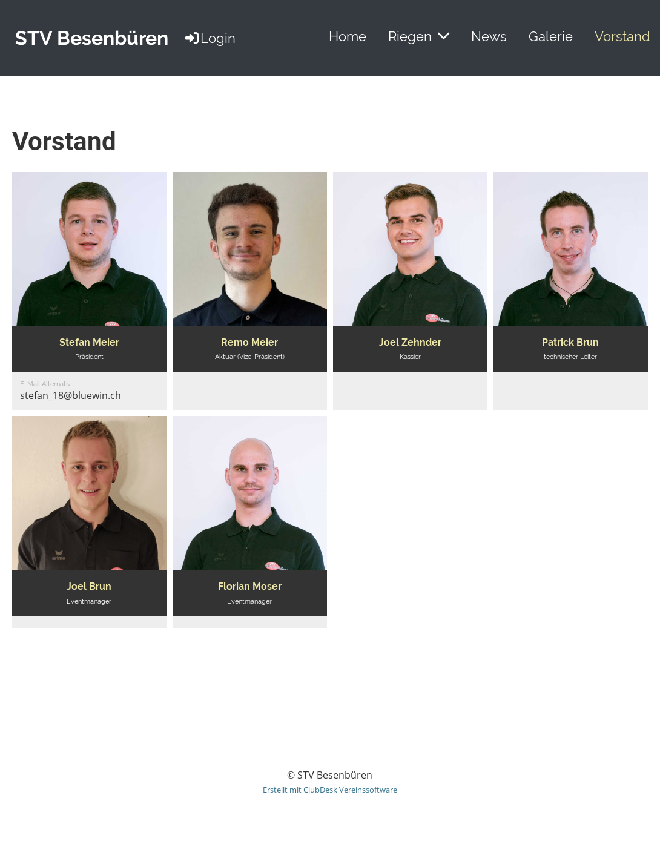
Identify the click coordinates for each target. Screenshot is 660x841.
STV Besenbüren (91, 38)
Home (347, 36)
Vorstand (622, 36)
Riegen (418, 36)
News (489, 36)
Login (209, 38)
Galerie (551, 36)
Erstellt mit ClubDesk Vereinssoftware (330, 789)
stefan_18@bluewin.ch (70, 395)
